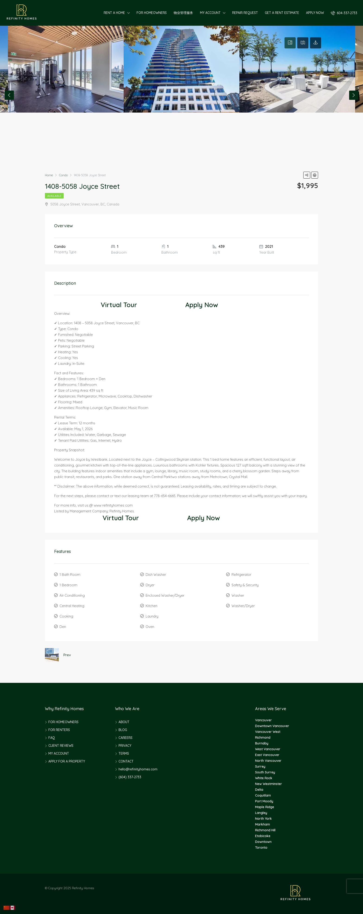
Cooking (66, 616)
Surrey (260, 766)
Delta (259, 790)
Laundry (152, 616)
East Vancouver (267, 755)
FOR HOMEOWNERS (152, 13)
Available (54, 196)
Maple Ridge (264, 807)
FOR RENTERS (59, 730)
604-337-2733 (344, 13)
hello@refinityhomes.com (138, 769)
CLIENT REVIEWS (60, 746)
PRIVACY (125, 746)
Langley (261, 813)
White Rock (263, 778)
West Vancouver (267, 749)
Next (353, 95)
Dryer (150, 585)
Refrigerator (241, 574)
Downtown (263, 842)
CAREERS (125, 738)
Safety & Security (245, 585)
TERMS (124, 753)
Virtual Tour (119, 305)
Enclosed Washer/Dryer (165, 595)
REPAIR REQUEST (245, 13)
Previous (9, 95)
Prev (67, 655)
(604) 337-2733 (130, 777)
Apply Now (201, 305)
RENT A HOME (114, 13)
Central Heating (71, 606)
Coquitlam (263, 795)
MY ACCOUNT (210, 13)
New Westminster (268, 784)
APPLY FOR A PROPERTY (66, 761)
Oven (150, 626)
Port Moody (264, 801)
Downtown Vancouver (272, 726)
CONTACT (126, 761)
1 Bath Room (69, 574)
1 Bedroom (68, 585)
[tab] (290, 42)
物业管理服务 (183, 13)
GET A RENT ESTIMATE (282, 13)
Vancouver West (267, 732)
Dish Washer (156, 574)
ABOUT (124, 722)
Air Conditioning (72, 595)
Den (62, 626)
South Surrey (265, 772)
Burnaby (261, 743)
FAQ (51, 738)
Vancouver (263, 720)
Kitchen (151, 606)
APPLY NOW (315, 13)
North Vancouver (268, 761)
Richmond (262, 737)
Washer (238, 595)
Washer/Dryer (243, 606)
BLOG (123, 730)
